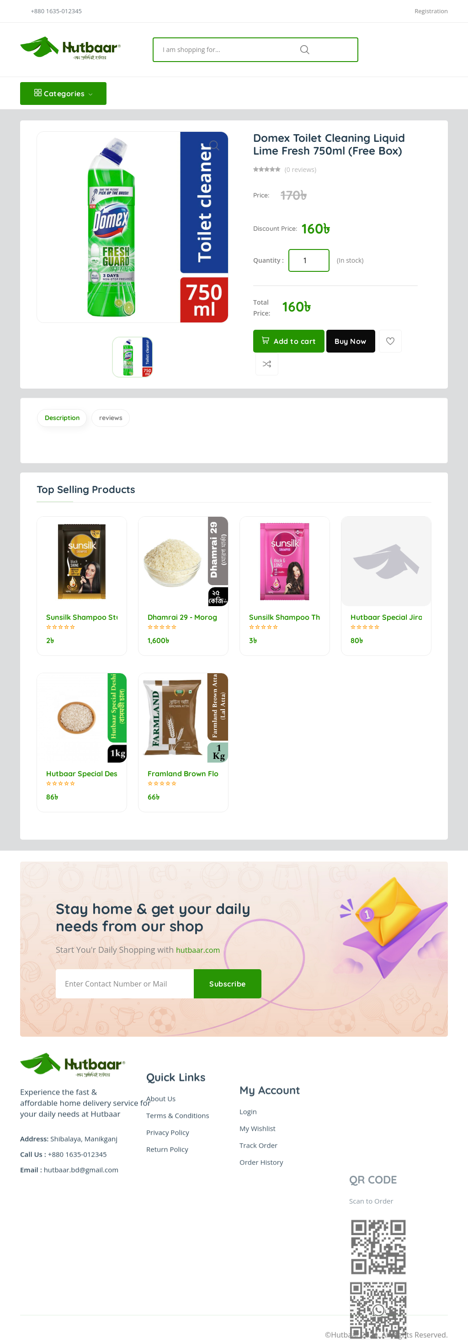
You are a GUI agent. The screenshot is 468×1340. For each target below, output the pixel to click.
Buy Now (353, 341)
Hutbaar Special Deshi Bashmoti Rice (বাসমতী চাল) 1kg (81, 766)
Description (69, 419)
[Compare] (266, 364)
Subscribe (225, 966)
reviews (132, 419)
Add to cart (289, 341)
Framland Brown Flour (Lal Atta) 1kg (183, 766)
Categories (63, 93)
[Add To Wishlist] (393, 341)
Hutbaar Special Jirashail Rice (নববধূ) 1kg (386, 620)
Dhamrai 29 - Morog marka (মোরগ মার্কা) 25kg (183, 620)
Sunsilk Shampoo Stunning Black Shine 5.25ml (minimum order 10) (81, 620)
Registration (431, 11)
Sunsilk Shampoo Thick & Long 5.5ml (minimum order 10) (284, 620)
